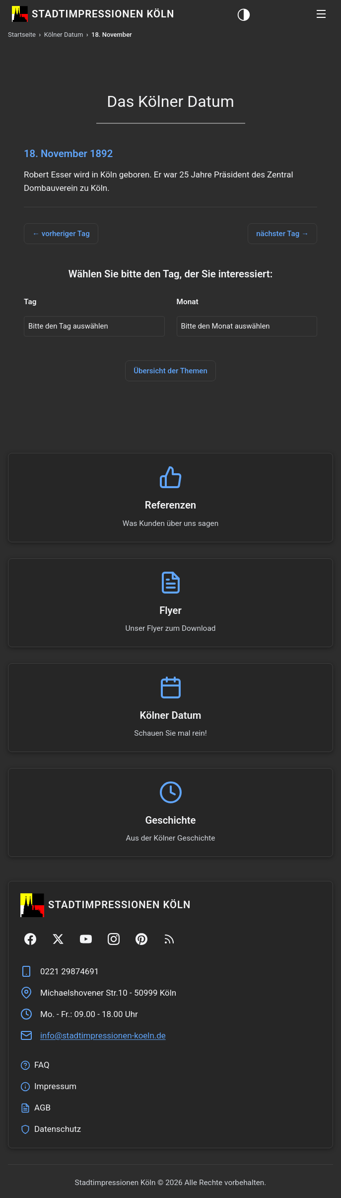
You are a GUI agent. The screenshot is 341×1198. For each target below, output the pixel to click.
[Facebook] (30, 940)
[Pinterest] (141, 940)
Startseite (22, 34)
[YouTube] (86, 940)
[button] (321, 14)
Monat (188, 302)
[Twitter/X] (58, 940)
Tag (30, 302)
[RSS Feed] (169, 940)
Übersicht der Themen (170, 371)
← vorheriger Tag (61, 233)
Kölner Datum (63, 34)
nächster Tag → (282, 233)
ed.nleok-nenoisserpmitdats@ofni (103, 1036)
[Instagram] (114, 940)
